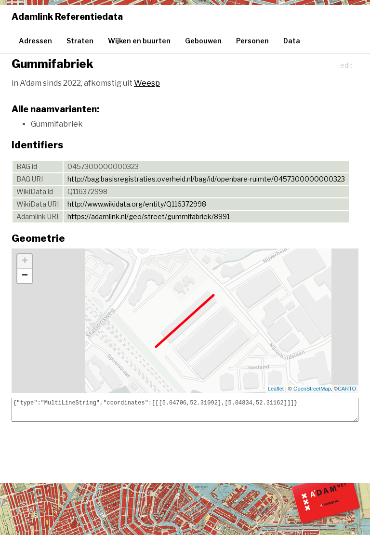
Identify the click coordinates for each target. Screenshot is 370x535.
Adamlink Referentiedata (67, 17)
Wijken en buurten (139, 41)
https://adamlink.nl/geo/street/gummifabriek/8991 (148, 216)
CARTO (347, 388)
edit (346, 65)
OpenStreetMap (312, 388)
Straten (79, 41)
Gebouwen (203, 41)
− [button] (25, 276)
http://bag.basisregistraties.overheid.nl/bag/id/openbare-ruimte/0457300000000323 (206, 179)
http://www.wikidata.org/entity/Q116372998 (136, 204)
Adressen (35, 41)
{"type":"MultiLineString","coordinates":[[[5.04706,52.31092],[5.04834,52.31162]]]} (185, 410)
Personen (252, 41)
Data (291, 41)
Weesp (147, 83)
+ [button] (25, 261)
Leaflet (276, 388)
